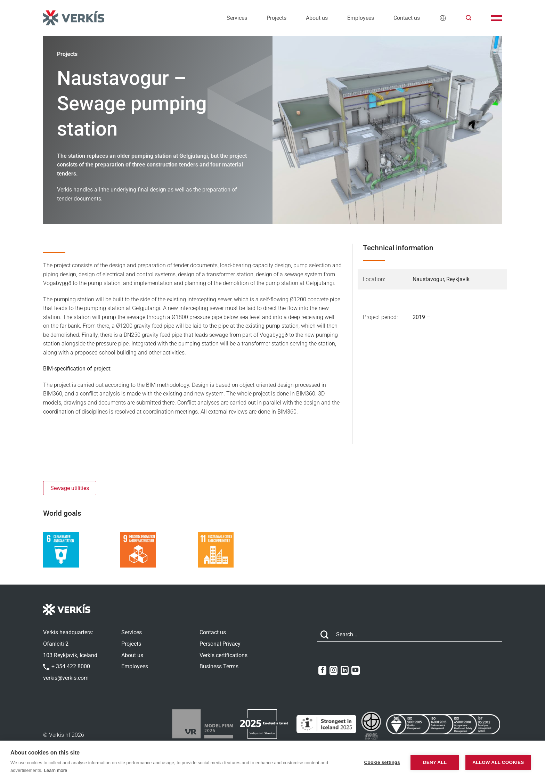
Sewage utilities (69, 488)
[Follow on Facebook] (322, 670)
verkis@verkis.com (66, 678)
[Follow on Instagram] (333, 670)
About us (317, 18)
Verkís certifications (223, 655)
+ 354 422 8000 (66, 666)
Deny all (432, 762)
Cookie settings (379, 762)
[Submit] (324, 635)
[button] (468, 18)
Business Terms (219, 666)
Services (237, 18)
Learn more (55, 770)
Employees (360, 18)
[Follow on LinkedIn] (345, 670)
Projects (276, 18)
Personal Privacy (220, 644)
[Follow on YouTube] (355, 670)
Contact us (406, 18)
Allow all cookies (497, 762)
